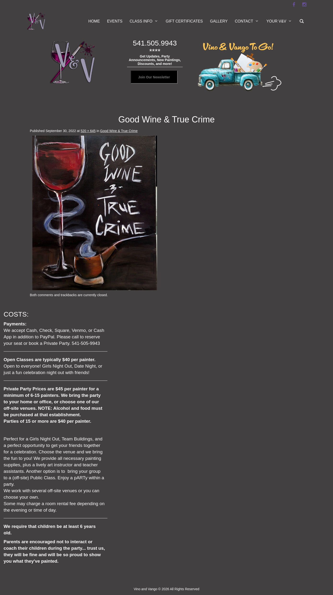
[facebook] (294, 4)
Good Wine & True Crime (119, 131)
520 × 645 (88, 131)
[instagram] (304, 4)
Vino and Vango (145, 589)
